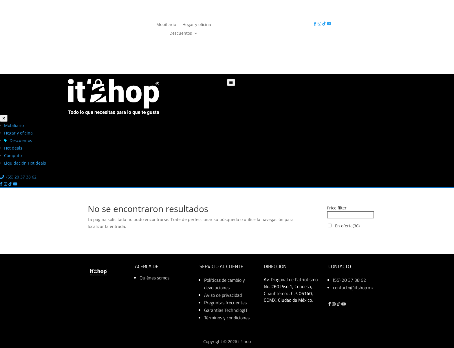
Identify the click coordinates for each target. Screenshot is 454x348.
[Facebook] (316, 23)
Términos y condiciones (227, 317)
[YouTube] (329, 23)
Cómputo (13, 155)
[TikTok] (324, 23)
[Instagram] (320, 23)
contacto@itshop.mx (353, 287)
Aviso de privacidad (223, 295)
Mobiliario (166, 24)
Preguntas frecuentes (225, 302)
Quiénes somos (154, 277)
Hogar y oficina (196, 24)
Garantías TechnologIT (226, 310)
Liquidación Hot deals (25, 163)
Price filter (337, 208)
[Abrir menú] (231, 82)
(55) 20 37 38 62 (255, 23)
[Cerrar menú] (4, 118)
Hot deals (13, 148)
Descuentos (180, 32)
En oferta (347, 226)
